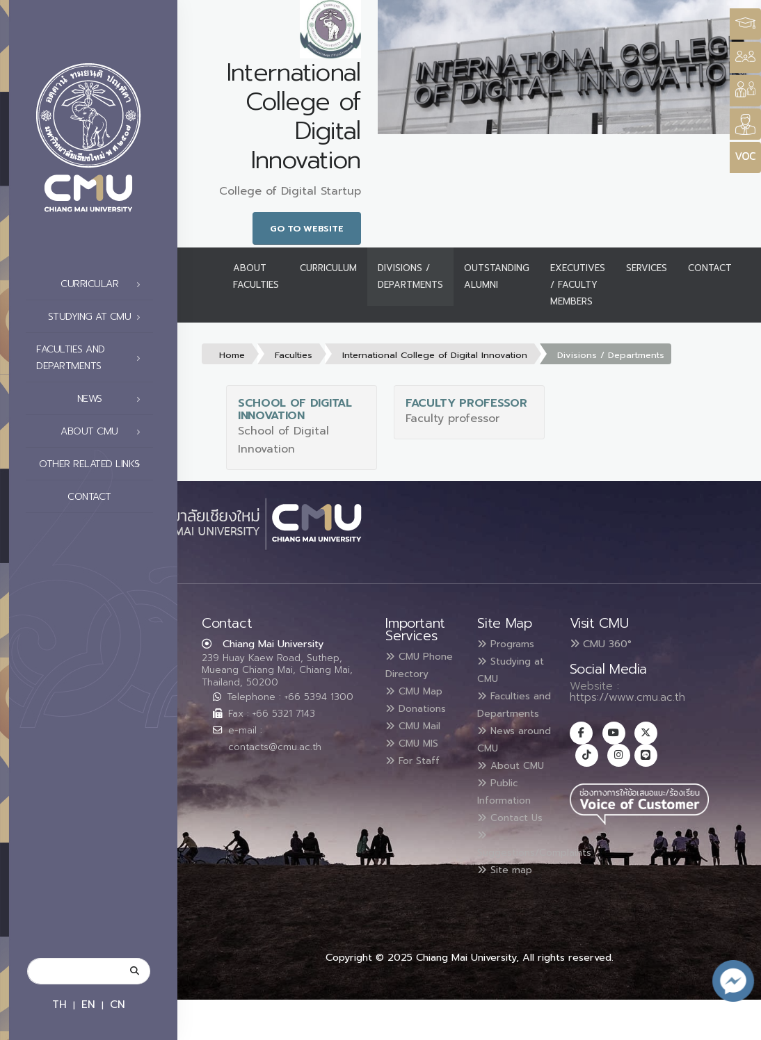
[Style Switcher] (745, 57)
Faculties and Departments (92, 357)
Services (646, 268)
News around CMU (511, 752)
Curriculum (328, 268)
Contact (107, 497)
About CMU (104, 431)
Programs (510, 643)
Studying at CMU (98, 317)
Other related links (93, 464)
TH (59, 1004)
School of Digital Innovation (295, 409)
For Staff (417, 773)
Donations (420, 723)
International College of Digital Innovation (434, 354)
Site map (509, 910)
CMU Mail (418, 739)
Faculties (293, 354)
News (113, 399)
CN (117, 1004)
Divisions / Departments (410, 276)
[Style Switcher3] (745, 24)
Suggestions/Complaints (544, 887)
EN (88, 1004)
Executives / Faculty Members (577, 284)
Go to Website (307, 228)
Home (232, 354)
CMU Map (418, 706)
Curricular (104, 284)
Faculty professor (466, 403)
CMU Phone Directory (410, 673)
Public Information (508, 819)
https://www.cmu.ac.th (627, 697)
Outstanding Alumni (496, 276)
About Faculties (256, 276)
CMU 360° (601, 643)
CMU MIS (416, 756)
